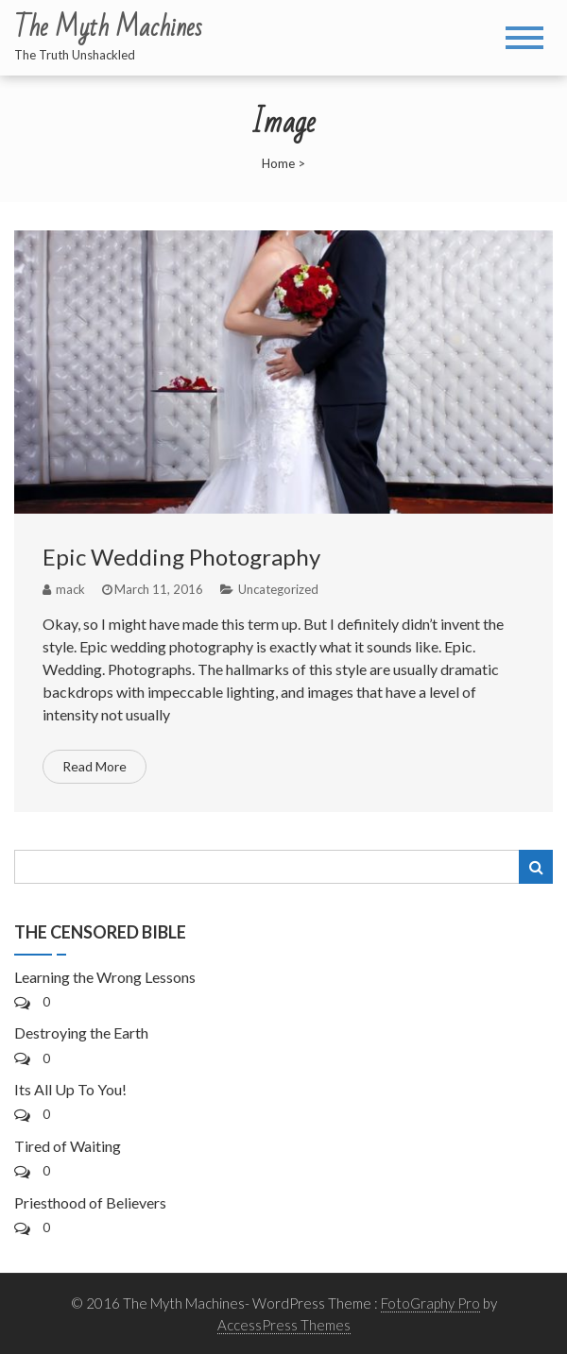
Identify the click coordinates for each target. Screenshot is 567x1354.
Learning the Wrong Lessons (105, 977)
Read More (94, 766)
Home (278, 163)
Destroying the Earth (81, 1032)
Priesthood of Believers (90, 1202)
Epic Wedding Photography (181, 556)
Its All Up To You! (70, 1089)
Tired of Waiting (67, 1146)
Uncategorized (278, 589)
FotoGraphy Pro (430, 1303)
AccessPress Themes (284, 1324)
